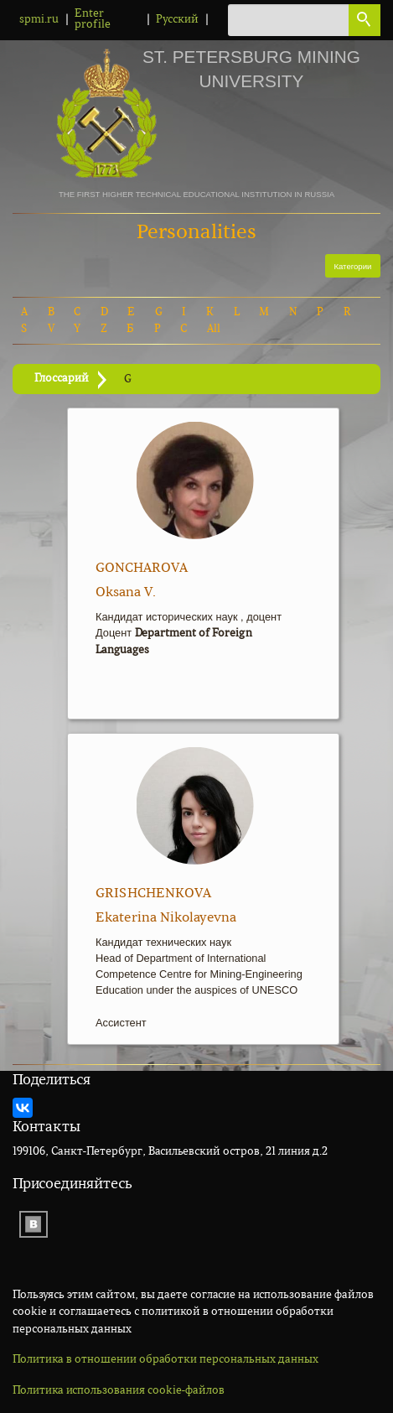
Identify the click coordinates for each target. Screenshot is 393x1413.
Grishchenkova (153, 894)
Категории (352, 266)
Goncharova (142, 568)
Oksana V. (126, 593)
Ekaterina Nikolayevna (166, 918)
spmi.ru (39, 19)
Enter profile (93, 19)
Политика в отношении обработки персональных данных (165, 1359)
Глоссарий (61, 378)
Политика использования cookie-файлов (119, 1390)
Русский (177, 19)
